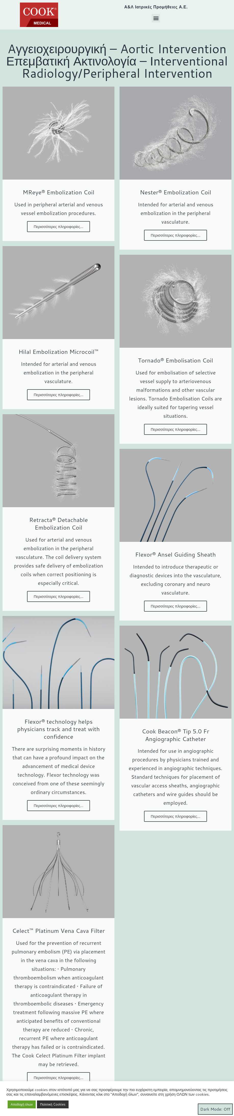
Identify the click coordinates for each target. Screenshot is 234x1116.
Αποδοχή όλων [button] (22, 1104)
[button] (156, 18)
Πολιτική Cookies (52, 1104)
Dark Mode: (215, 1109)
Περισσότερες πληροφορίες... (58, 226)
